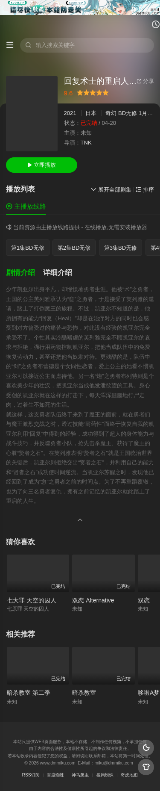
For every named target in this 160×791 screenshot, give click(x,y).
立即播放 (41, 165)
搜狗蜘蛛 (104, 775)
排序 (145, 189)
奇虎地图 (129, 775)
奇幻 (110, 113)
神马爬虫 (80, 775)
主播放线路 (26, 206)
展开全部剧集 (111, 189)
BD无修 (127, 113)
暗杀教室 (84, 692)
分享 (145, 81)
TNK (86, 142)
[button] (24, 273)
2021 (70, 113)
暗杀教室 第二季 (28, 692)
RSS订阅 (31, 775)
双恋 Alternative (93, 600)
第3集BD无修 (120, 248)
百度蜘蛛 (55, 775)
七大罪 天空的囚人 (31, 600)
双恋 (144, 600)
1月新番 (148, 113)
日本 (90, 113)
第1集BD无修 (27, 248)
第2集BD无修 (74, 248)
